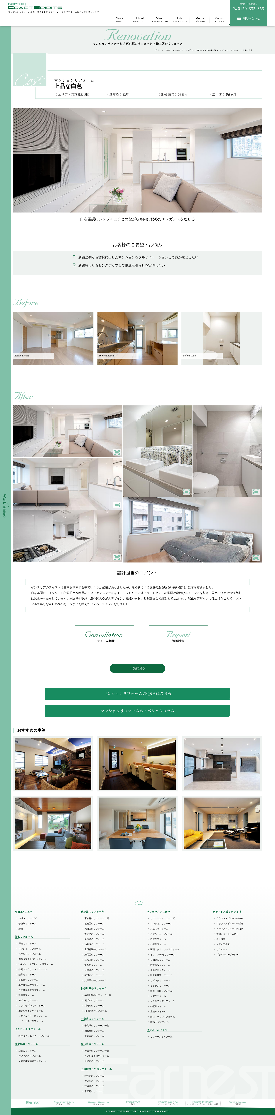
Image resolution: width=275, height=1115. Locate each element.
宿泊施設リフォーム (160, 959)
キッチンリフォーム (160, 985)
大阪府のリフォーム (94, 1081)
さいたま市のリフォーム (97, 1056)
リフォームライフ (179, 19)
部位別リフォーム (27, 923)
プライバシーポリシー (227, 954)
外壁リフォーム (158, 1006)
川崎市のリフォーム (94, 1005)
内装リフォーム (158, 939)
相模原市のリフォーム (96, 1010)
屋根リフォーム (158, 1011)
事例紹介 (120, 19)
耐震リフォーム (26, 995)
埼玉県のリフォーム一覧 (97, 1050)
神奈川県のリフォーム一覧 (98, 995)
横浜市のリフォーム (94, 1000)
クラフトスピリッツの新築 (229, 923)
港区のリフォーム (93, 965)
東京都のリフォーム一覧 (97, 918)
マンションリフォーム (229, 50)
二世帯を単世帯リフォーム (31, 990)
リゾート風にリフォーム (30, 1021)
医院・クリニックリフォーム (164, 949)
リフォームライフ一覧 (161, 1036)
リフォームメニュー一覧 (162, 918)
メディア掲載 (199, 19)
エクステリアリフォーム (162, 1001)
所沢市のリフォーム (94, 1061)
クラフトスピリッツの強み (229, 918)
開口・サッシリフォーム (162, 1016)
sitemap (139, 902)
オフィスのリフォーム (29, 1056)
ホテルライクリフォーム (30, 1010)
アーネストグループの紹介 (229, 928)
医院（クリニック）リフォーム (34, 1036)
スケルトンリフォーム (29, 954)
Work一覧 (211, 50)
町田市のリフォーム (94, 975)
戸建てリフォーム (27, 943)
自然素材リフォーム (28, 979)
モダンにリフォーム (28, 1000)
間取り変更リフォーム (161, 975)
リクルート (219, 19)
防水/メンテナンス (159, 1022)
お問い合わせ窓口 (248, 6)
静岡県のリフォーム (94, 1076)
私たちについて (139, 19)
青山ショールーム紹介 (227, 934)
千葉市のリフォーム (94, 1036)
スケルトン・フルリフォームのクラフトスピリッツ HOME (179, 50)
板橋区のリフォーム (94, 923)
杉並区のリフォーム (94, 944)
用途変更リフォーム (160, 970)
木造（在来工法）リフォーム (32, 959)
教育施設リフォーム (160, 965)
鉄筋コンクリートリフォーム (32, 969)
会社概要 (220, 939)
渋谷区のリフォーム (94, 934)
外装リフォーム (158, 944)
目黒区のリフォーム (94, 970)
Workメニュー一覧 (27, 918)
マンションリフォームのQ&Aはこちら (137, 694)
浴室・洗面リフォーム (161, 991)
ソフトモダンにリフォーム (31, 1005)
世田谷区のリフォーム (96, 949)
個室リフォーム (158, 996)
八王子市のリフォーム (96, 980)
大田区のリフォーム (94, 928)
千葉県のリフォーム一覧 (97, 1025)
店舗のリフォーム (27, 1050)
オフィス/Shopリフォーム (163, 954)
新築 (20, 928)
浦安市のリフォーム (94, 1030)
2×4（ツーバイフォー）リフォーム (35, 964)
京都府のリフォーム (94, 1091)
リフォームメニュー (159, 19)
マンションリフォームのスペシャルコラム (137, 711)
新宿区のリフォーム (94, 939)
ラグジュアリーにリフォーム (32, 1016)
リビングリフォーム (160, 980)
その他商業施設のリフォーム (32, 1061)
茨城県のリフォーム (94, 1086)
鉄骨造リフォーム (27, 974)
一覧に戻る (137, 668)
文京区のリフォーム (94, 959)
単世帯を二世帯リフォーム (31, 985)
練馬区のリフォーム (94, 954)
